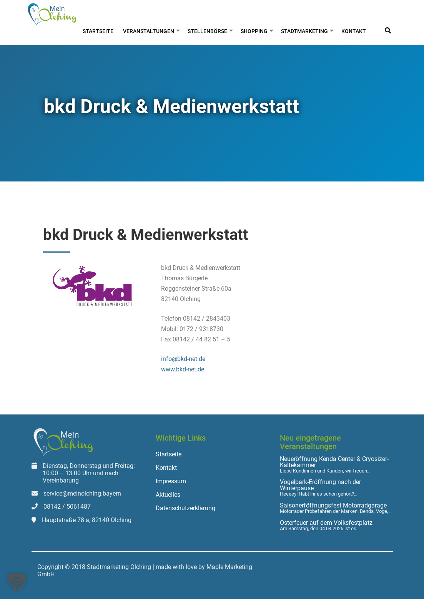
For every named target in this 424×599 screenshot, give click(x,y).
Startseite (98, 31)
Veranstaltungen (148, 31)
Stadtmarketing (304, 31)
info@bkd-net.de (183, 359)
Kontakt (353, 31)
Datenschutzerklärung (185, 508)
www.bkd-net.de (182, 369)
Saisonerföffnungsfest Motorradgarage (333, 505)
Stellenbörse (207, 31)
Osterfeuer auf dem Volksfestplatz (326, 523)
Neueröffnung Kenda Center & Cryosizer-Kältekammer (334, 462)
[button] (17, 582)
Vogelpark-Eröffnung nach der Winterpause (320, 485)
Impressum (171, 481)
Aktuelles (168, 494)
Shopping (254, 31)
